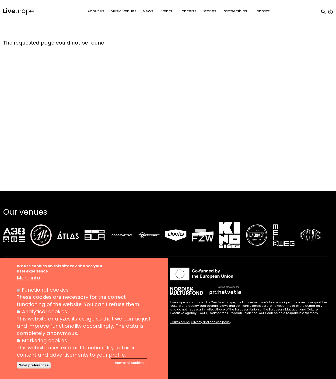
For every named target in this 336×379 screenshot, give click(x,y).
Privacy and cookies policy (211, 322)
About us (95, 11)
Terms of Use (180, 322)
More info (28, 278)
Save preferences (34, 366)
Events (166, 11)
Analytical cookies (44, 312)
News (148, 11)
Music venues (123, 11)
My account (330, 12)
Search (323, 12)
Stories (209, 11)
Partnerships (235, 11)
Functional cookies (45, 290)
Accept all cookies (129, 363)
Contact (261, 11)
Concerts (187, 11)
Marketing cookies (44, 341)
